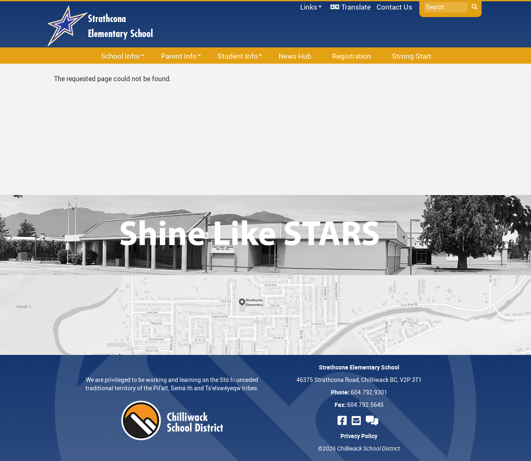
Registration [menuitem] (351, 56)
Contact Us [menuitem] (394, 7)
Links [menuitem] (309, 7)
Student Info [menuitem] (234, 56)
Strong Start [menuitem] (411, 56)
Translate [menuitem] (356, 7)
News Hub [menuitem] (295, 56)
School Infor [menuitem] (117, 56)
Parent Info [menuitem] (175, 56)
